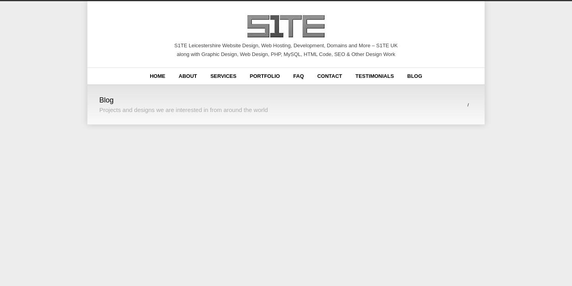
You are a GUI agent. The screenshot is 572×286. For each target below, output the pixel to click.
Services (224, 76)
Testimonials (375, 76)
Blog (414, 76)
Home (157, 76)
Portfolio (265, 76)
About (188, 76)
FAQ (298, 76)
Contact (329, 76)
